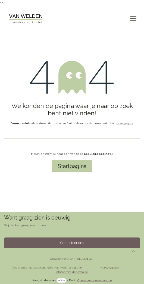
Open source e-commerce (94, 280)
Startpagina (72, 166)
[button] (133, 251)
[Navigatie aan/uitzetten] (133, 18)
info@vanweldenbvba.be (71, 271)
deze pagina (124, 123)
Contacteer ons (72, 243)
